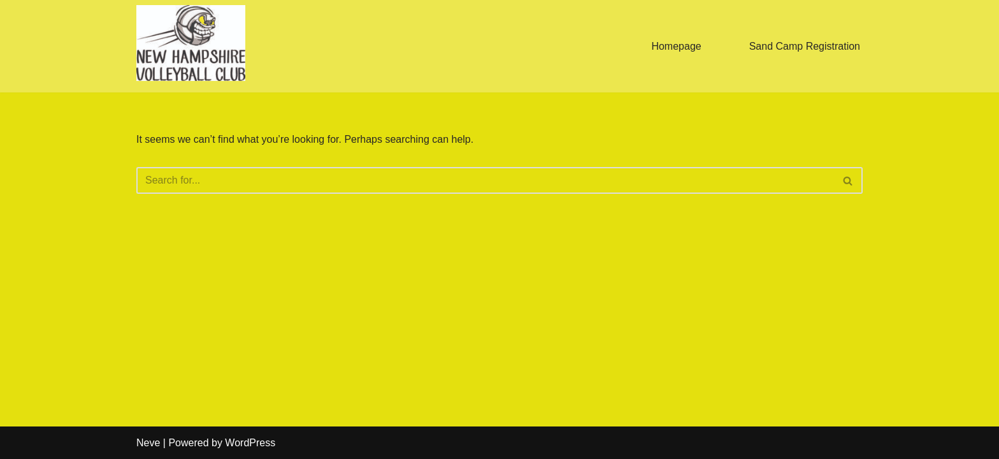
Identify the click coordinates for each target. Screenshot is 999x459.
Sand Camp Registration (804, 46)
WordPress (250, 442)
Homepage (676, 46)
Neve (148, 442)
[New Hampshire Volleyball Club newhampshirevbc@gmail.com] (190, 43)
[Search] (485, 180)
